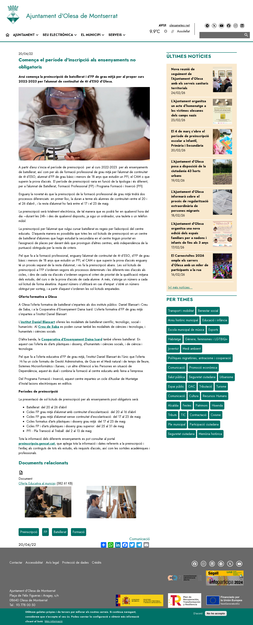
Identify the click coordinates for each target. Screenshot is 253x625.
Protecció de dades (75, 562)
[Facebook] (228, 25)
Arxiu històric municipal (183, 320)
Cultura (193, 396)
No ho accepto (216, 613)
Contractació (198, 415)
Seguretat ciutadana (202, 377)
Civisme (216, 415)
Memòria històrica (210, 434)
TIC (183, 415)
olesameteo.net (179, 25)
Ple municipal (176, 424)
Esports (213, 329)
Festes (187, 405)
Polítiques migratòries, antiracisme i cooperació (199, 358)
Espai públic (176, 386)
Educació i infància (214, 320)
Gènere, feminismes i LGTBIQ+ (206, 339)
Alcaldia (173, 405)
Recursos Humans (215, 396)
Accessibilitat (34, 562)
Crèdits (96, 562)
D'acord (198, 613)
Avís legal (52, 562)
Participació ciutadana (204, 424)
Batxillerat (60, 532)
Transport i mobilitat (181, 310)
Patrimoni (201, 405)
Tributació (205, 386)
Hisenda (217, 405)
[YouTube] (221, 25)
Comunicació (139, 539)
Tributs (172, 415)
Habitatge (174, 339)
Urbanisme (226, 377)
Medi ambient (192, 348)
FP (45, 532)
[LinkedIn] (242, 25)
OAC (191, 386)
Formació (79, 532)
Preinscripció (28, 532)
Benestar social (208, 310)
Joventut (173, 348)
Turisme (221, 386)
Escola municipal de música (186, 329)
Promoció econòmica (203, 367)
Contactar (15, 562)
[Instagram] (235, 25)
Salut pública (176, 377)
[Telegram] (207, 25)
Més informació (53, 621)
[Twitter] (214, 25)
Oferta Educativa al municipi (37, 483)
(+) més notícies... (180, 287)
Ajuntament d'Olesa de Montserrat (72, 15)
